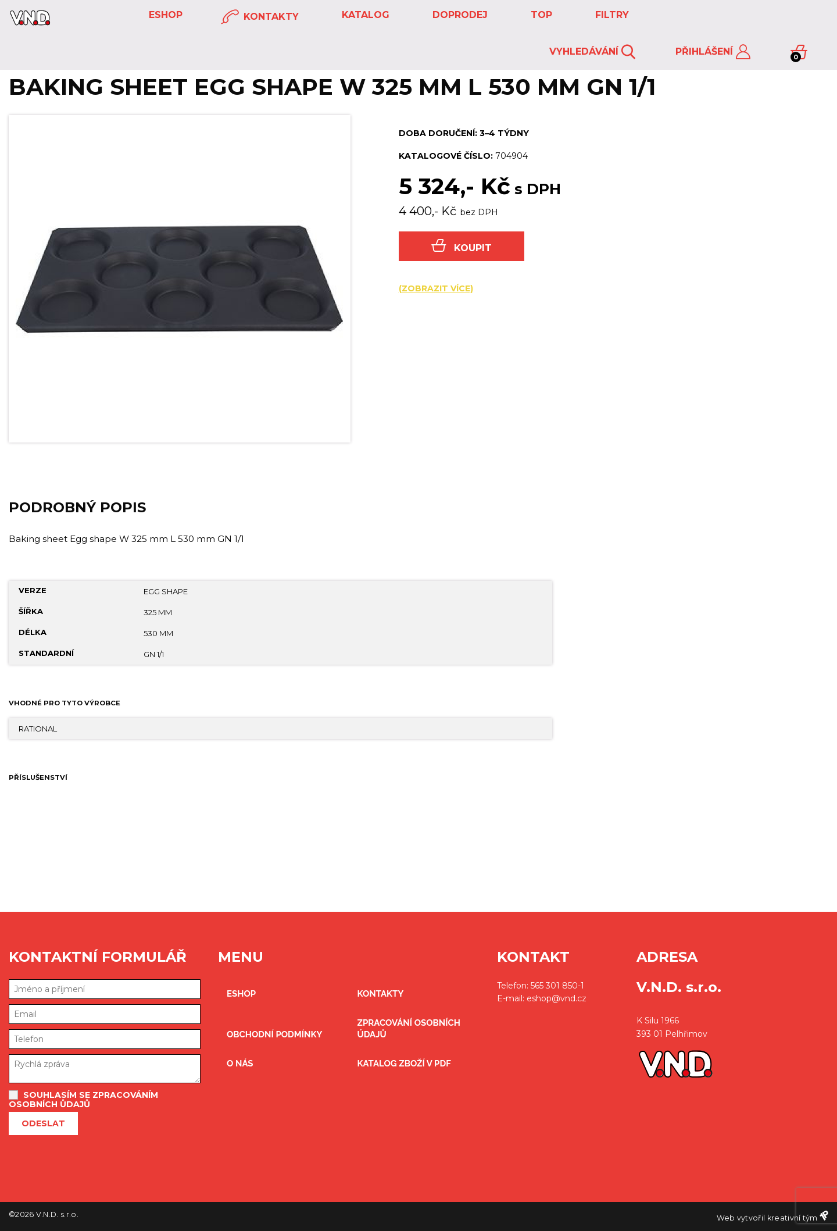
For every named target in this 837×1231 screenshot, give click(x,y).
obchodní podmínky (275, 1034)
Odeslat (43, 1123)
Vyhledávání (592, 52)
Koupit (461, 246)
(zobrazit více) (436, 288)
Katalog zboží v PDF (404, 1063)
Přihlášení (712, 52)
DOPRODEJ (459, 14)
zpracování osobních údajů (408, 1029)
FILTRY (610, 14)
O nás (240, 1063)
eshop (164, 14)
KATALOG (364, 14)
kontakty (260, 17)
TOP (540, 14)
